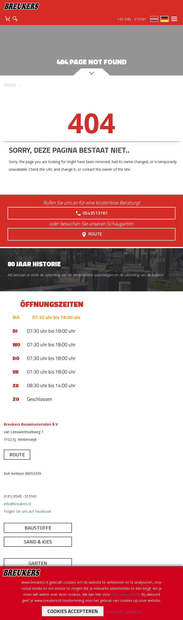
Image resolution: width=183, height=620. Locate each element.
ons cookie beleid (125, 594)
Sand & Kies (38, 542)
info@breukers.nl (17, 503)
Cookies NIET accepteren (123, 612)
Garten (38, 563)
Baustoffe (37, 528)
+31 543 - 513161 (131, 19)
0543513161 (91, 213)
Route (91, 234)
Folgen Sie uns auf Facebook (27, 511)
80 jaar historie (34, 264)
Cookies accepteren (72, 611)
